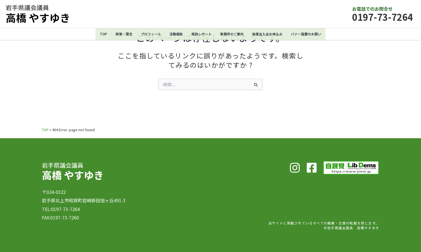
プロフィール (147, 34)
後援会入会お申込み (270, 34)
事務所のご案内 (232, 34)
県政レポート (200, 34)
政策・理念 (118, 34)
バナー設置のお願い (311, 34)
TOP (97, 34)
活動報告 (173, 34)
